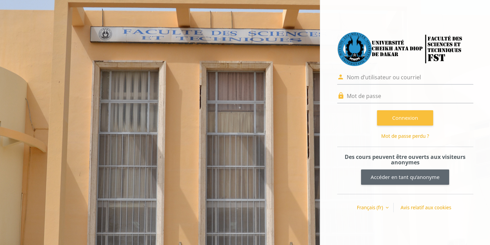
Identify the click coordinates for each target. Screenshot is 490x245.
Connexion (405, 117)
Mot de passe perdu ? (405, 136)
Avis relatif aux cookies (426, 207)
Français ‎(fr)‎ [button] (370, 207)
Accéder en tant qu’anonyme (405, 177)
